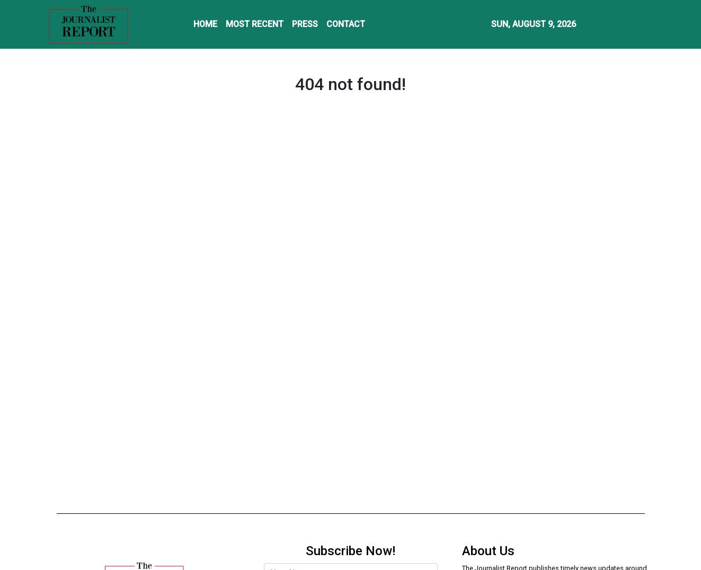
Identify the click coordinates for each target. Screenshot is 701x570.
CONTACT (345, 24)
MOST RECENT (254, 24)
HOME (205, 24)
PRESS (305, 24)
